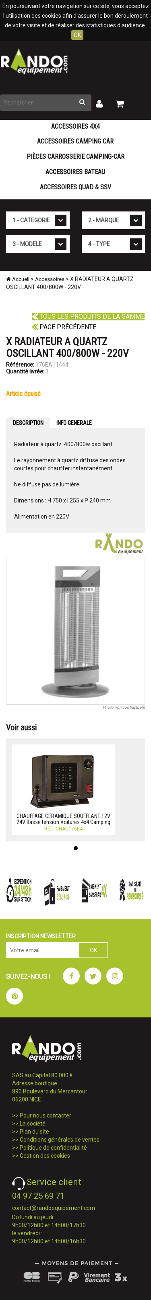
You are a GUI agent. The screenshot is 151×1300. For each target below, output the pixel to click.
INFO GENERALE (74, 423)
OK (77, 35)
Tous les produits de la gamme (88, 316)
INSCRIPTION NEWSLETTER (41, 936)
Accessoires (49, 279)
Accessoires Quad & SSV (75, 187)
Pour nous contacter (45, 1115)
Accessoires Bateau (75, 172)
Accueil (17, 279)
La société (33, 1123)
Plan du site (34, 1131)
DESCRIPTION (28, 423)
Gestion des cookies (45, 1155)
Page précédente (64, 327)
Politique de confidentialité (53, 1147)
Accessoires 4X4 (75, 126)
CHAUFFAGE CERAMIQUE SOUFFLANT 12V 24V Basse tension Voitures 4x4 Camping (63, 819)
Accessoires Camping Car (75, 141)
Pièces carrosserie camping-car (75, 156)
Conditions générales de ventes (59, 1139)
